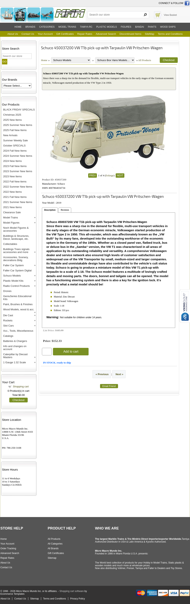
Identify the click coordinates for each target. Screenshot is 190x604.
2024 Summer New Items (17, 155)
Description (50, 210)
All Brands (53, 548)
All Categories (55, 543)
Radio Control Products (16, 285)
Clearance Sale (12, 212)
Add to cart (70, 351)
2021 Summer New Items (17, 202)
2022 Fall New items (14, 181)
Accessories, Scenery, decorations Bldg (15, 259)
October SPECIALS (14, 145)
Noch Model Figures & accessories (16, 229)
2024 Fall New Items (15, 150)
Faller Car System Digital (17, 270)
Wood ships (168, 26)
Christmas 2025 (12, 114)
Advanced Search (106, 33)
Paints (152, 26)
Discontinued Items (130, 33)
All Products (144, 60)
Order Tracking (8, 548)
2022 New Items (12, 191)
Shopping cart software (72, 591)
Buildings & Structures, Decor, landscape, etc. (16, 237)
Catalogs (8, 335)
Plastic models (106, 26)
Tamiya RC (86, 26)
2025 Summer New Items (17, 125)
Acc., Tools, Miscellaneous (18, 330)
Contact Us (27, 33)
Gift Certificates (65, 33)
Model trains (67, 26)
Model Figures (11, 222)
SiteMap (149, 33)
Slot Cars (8, 325)
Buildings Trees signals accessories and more (16, 251)
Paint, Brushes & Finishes (18, 304)
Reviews (65, 210)
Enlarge (109, 175)
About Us (12, 33)
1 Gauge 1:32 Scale (14, 362)
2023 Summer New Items (17, 171)
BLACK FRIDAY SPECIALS (19, 109)
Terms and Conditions (170, 33)
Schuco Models (12, 275)
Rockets (7, 320)
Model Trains (10, 217)
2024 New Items (12, 160)
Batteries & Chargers (15, 341)
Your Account (45, 33)
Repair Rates (84, 33)
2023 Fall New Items (15, 166)
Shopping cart (21, 386)
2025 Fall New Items (15, 130)
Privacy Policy (77, 598)
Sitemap (52, 558)
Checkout (18, 400)
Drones (7, 291)
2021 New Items (12, 207)
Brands (30, 26)
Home (18, 26)
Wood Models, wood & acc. (18, 309)
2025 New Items (12, 119)
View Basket (170, 15)
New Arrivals (10, 135)
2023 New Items (12, 176)
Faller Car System (13, 265)
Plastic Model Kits (13, 280)
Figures (126, 26)
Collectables (10, 244)
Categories (47, 26)
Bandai (139, 26)
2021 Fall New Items (15, 196)
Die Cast (8, 315)
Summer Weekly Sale (15, 140)
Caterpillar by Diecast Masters (15, 356)
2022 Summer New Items (17, 186)
